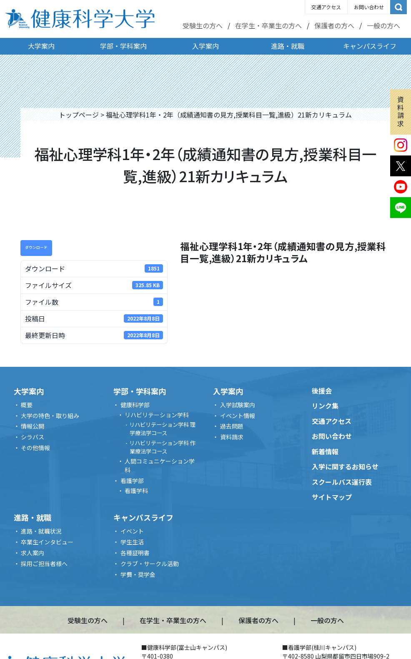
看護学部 (132, 480)
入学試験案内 (237, 405)
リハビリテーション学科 (157, 415)
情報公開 (32, 426)
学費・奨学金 (137, 574)
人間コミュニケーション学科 (160, 465)
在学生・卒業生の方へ (268, 25)
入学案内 (205, 46)
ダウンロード (36, 247)
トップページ (79, 115)
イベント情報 (237, 415)
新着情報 (325, 451)
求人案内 (32, 553)
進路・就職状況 (41, 531)
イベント (132, 531)
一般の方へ (383, 25)
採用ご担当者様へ (44, 563)
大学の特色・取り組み (50, 415)
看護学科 (136, 490)
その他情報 (35, 448)
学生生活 (132, 542)
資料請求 (400, 111)
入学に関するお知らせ (345, 466)
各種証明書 (135, 553)
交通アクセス (326, 6)
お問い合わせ (369, 6)
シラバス (32, 437)
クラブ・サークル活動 (149, 563)
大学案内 (41, 46)
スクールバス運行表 (342, 482)
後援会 (322, 391)
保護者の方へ (334, 25)
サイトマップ (332, 497)
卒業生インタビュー (47, 542)
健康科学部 (135, 405)
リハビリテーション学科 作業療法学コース (162, 447)
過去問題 (231, 426)
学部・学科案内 (123, 46)
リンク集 (325, 406)
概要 (27, 405)
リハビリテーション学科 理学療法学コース (162, 429)
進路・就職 (287, 46)
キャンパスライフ (369, 46)
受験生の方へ (203, 25)
